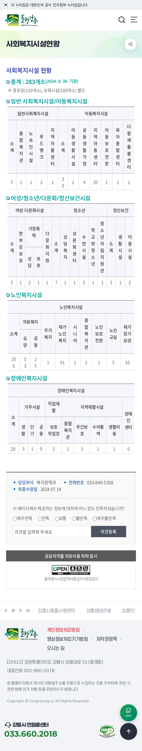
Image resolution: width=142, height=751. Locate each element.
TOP (128, 731)
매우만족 (24, 518)
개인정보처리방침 (63, 630)
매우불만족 (106, 518)
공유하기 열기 (130, 44)
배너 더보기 (27, 610)
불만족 (81, 518)
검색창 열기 (121, 19)
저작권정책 (106, 639)
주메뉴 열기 (134, 19)
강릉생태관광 (98, 611)
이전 (5, 610)
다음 (20, 610)
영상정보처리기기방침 (67, 639)
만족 (45, 518)
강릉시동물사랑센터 (56, 611)
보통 (62, 518)
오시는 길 (55, 648)
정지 (13, 610)
